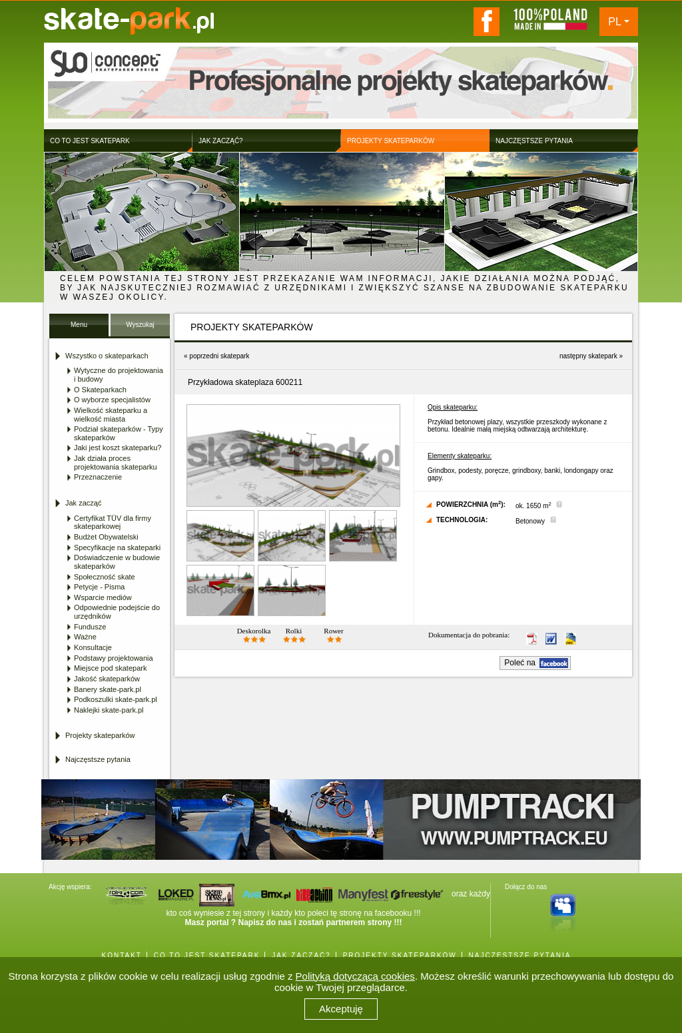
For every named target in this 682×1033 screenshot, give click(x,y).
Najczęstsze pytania (98, 759)
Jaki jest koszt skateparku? (117, 448)
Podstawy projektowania (113, 658)
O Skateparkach (100, 390)
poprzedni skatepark (219, 356)
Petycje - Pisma (99, 587)
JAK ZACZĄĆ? (301, 955)
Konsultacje (93, 647)
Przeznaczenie (98, 477)
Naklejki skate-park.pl (109, 710)
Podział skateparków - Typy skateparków (118, 433)
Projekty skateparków (100, 735)
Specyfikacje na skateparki (117, 547)
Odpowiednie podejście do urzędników (117, 611)
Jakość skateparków (107, 679)
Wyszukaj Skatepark (140, 328)
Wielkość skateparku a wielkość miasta (110, 414)
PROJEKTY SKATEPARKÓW (400, 955)
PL (614, 21)
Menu (79, 324)
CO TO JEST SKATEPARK (207, 955)
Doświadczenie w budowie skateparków (117, 561)
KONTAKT (121, 955)
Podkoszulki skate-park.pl (115, 699)
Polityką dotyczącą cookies (355, 976)
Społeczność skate (104, 577)
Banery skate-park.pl (107, 689)
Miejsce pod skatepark (110, 668)
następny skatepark (588, 356)
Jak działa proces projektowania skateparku (115, 462)
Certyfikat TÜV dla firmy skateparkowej (112, 522)
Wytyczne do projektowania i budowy (118, 374)
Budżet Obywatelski (106, 537)
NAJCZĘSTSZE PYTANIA (520, 955)
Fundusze (90, 627)
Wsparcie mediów (103, 597)
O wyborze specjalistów (112, 400)
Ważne (85, 637)
